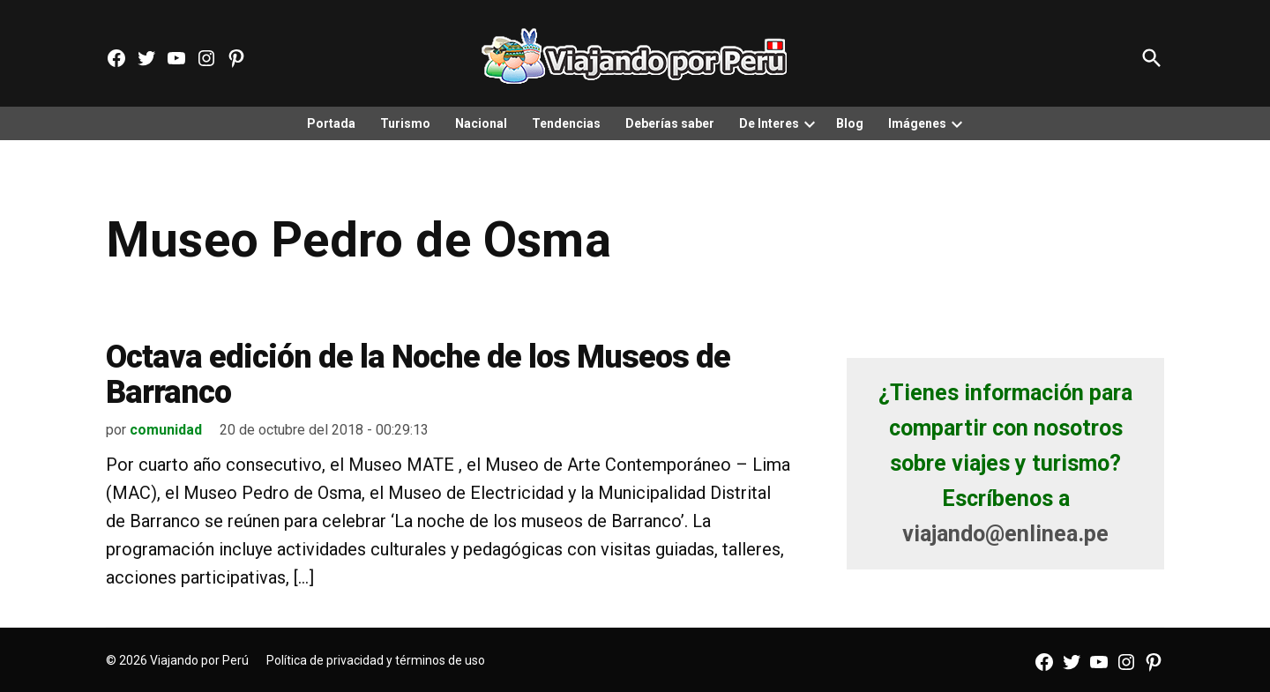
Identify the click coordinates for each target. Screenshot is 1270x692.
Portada (331, 123)
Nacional (481, 123)
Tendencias (566, 123)
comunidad (166, 429)
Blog (849, 123)
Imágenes (917, 123)
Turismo (405, 123)
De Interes (769, 123)
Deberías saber (669, 123)
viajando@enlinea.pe (1005, 534)
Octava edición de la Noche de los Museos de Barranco (418, 375)
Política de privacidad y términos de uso (375, 660)
